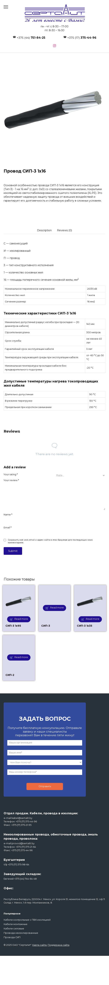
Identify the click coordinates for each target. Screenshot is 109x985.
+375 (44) (31, 37)
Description (44, 230)
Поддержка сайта (58, 945)
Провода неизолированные (21, 933)
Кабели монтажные (15, 924)
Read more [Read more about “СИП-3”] (57, 607)
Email (8, 527)
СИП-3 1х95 (13, 625)
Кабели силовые (14, 928)
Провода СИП (12, 937)
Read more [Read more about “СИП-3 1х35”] (92, 619)
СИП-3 (45, 625)
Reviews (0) (64, 230)
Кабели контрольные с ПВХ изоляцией (27, 919)
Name (8, 514)
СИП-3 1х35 (84, 625)
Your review (11, 480)
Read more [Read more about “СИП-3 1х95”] (21, 619)
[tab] (44, 230)
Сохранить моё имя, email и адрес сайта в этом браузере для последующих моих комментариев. (50, 541)
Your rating (11, 474)
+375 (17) (81, 37)
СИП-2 (9, 675)
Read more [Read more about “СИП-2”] (21, 657)
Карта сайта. (39, 945)
